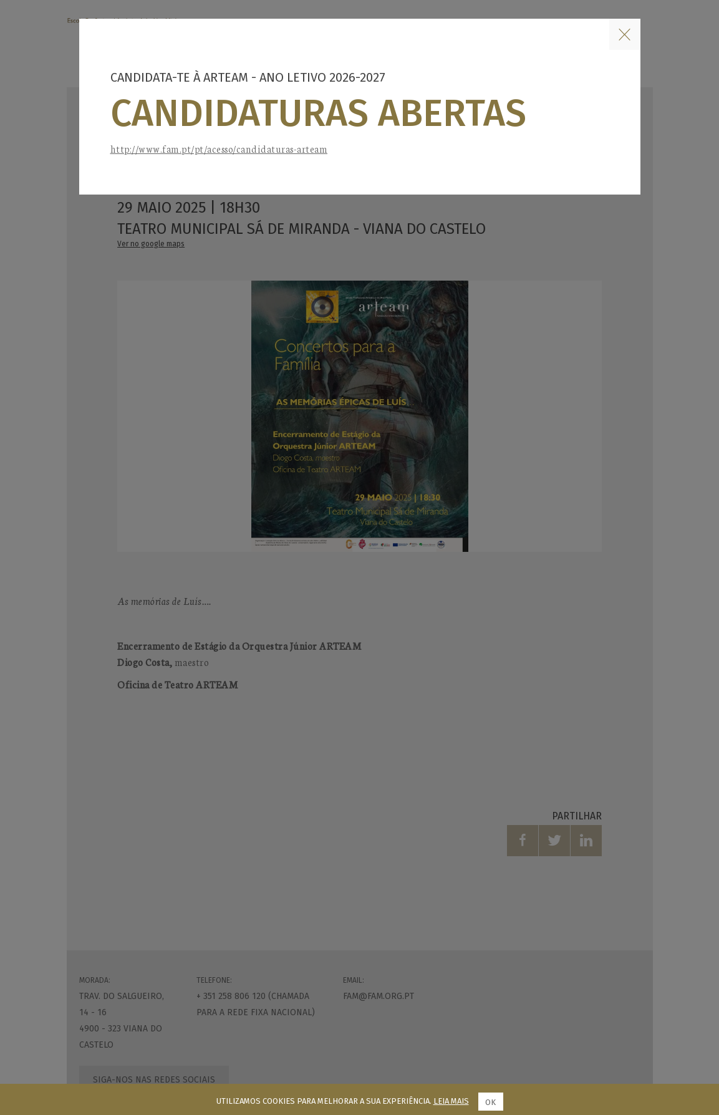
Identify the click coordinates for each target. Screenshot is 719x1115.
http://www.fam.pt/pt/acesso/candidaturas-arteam (219, 148)
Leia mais (451, 1101)
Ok (490, 1102)
